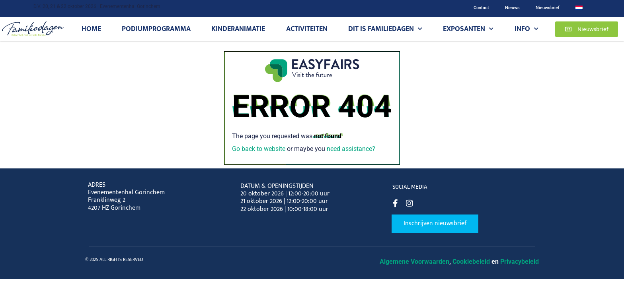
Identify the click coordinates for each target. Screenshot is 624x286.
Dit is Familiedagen (385, 29)
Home (91, 29)
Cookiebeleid (471, 261)
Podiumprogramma (156, 29)
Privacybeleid (519, 261)
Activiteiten (307, 29)
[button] (586, 29)
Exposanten (468, 29)
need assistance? (351, 149)
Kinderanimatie (238, 29)
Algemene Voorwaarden (414, 261)
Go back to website (258, 149)
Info (526, 29)
